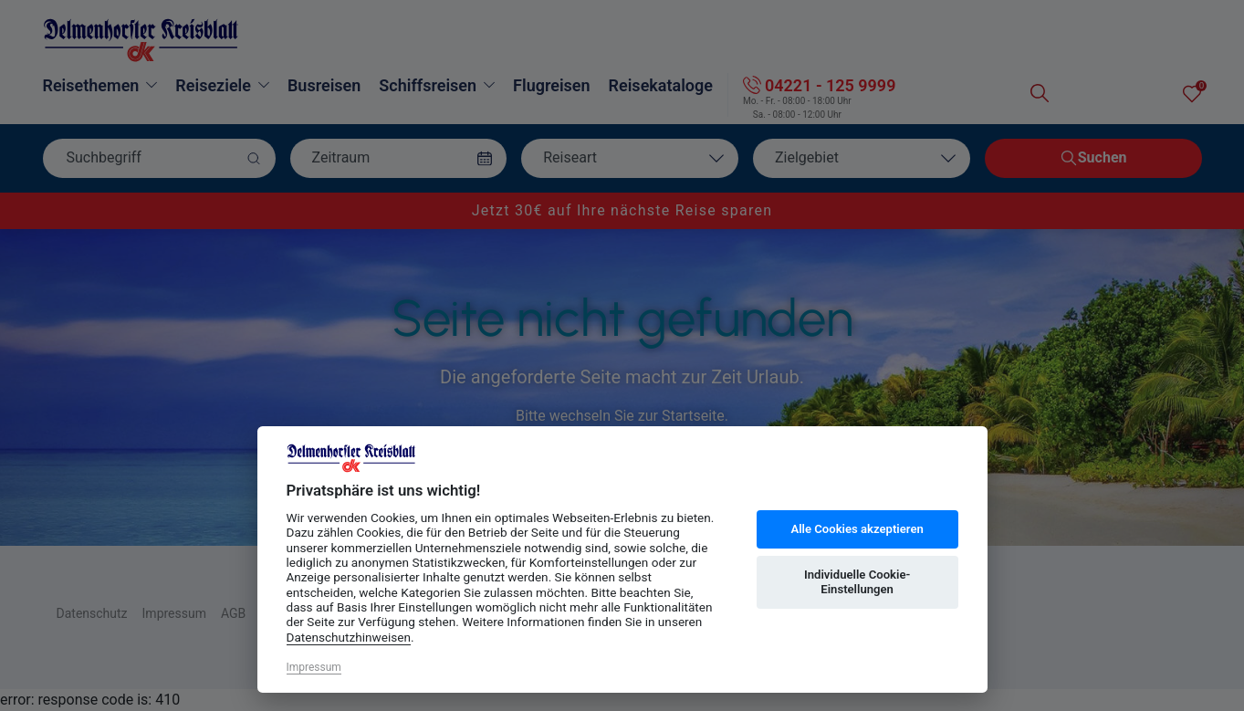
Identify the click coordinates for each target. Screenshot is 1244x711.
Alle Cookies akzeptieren (856, 529)
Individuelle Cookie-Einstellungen (857, 582)
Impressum (314, 667)
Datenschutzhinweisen (349, 637)
